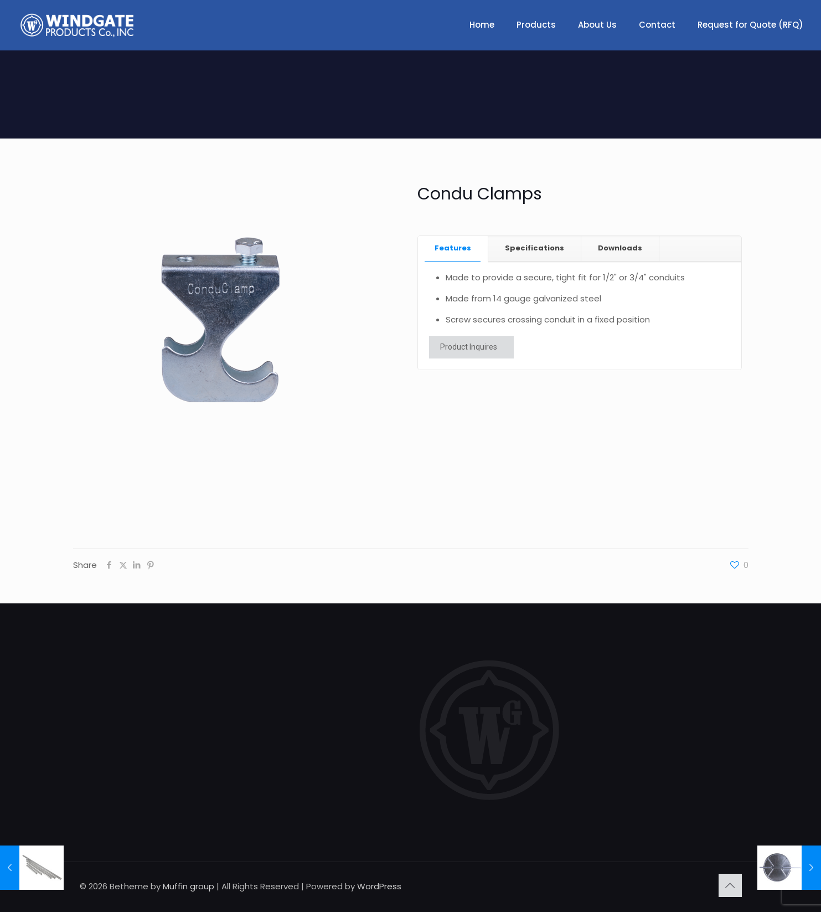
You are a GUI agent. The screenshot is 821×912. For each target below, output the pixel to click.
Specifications (534, 248)
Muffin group (188, 886)
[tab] (453, 248)
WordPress (379, 886)
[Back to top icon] (730, 885)
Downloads (620, 248)
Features (453, 248)
